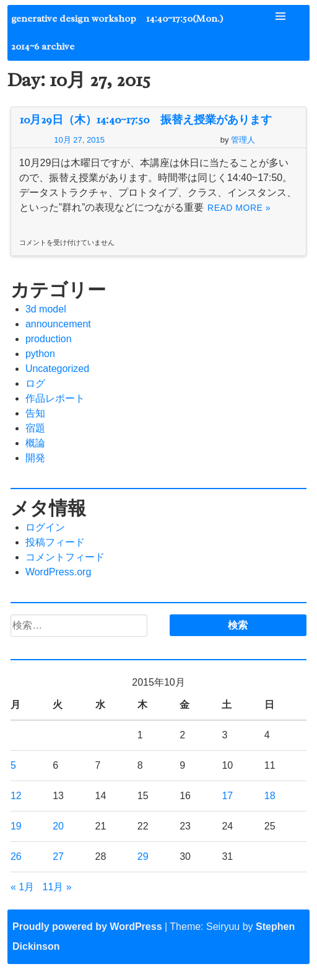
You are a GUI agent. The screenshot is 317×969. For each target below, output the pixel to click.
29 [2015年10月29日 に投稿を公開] (143, 856)
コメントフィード (65, 557)
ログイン (45, 527)
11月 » (56, 887)
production (48, 339)
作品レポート (55, 398)
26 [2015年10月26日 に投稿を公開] (16, 856)
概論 (35, 443)
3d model (45, 309)
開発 (35, 458)
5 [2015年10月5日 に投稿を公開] (13, 765)
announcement (58, 324)
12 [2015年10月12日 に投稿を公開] (16, 795)
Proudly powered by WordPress (87, 926)
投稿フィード (55, 542)
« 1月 (22, 887)
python (40, 353)
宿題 (35, 428)
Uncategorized (57, 368)
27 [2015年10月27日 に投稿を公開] (58, 856)
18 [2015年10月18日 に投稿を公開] (270, 795)
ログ (35, 383)
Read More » (239, 208)
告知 (35, 413)
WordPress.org (58, 572)
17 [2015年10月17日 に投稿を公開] (227, 795)
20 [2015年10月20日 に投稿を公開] (58, 826)
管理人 (243, 139)
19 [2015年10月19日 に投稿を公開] (16, 826)
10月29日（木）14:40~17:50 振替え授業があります (146, 119)
